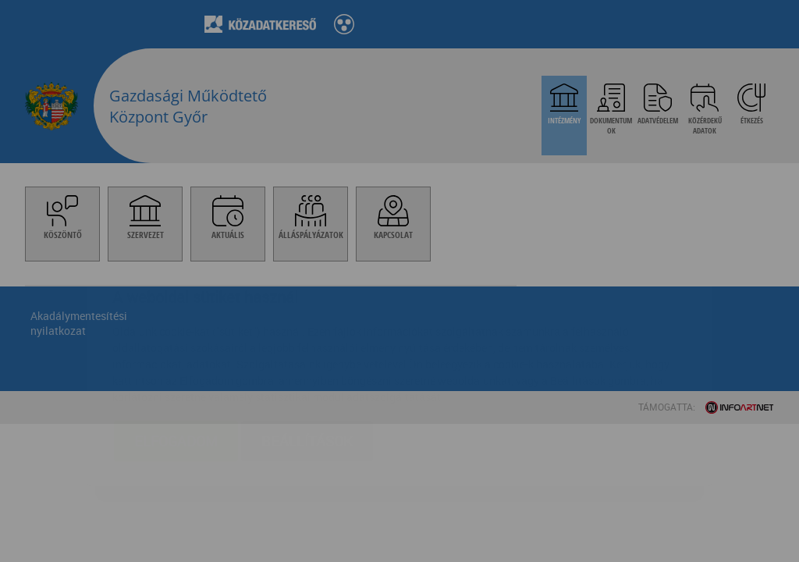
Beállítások (307, 348)
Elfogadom (176, 348)
